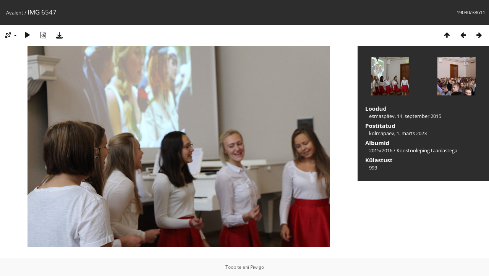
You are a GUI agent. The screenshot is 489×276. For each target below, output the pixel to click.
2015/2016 (380, 150)
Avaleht (14, 12)
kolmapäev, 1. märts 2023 (398, 133)
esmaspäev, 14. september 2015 (405, 116)
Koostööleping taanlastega (427, 150)
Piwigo (257, 267)
